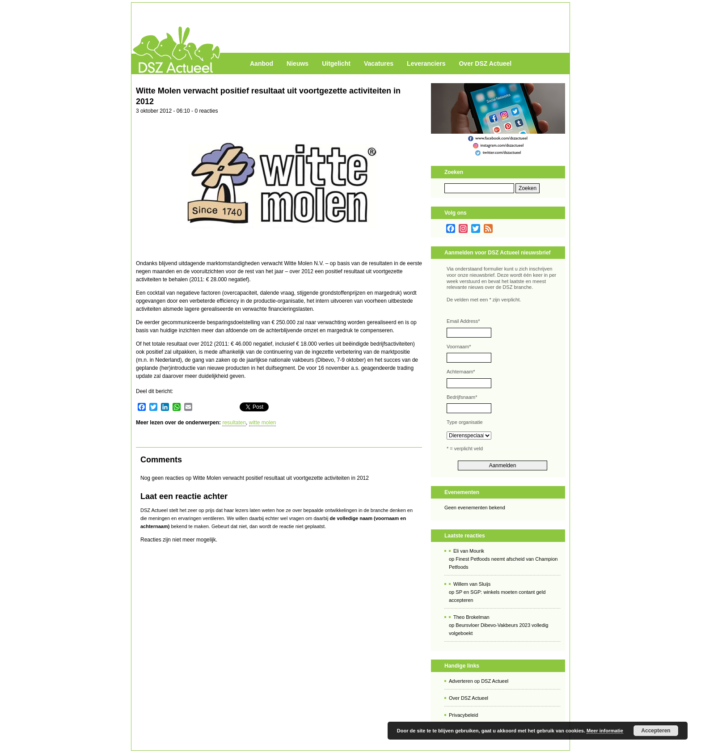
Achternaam (461, 371)
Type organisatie (465, 422)
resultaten (234, 422)
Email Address (463, 321)
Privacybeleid (463, 715)
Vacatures (378, 63)
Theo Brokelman (471, 617)
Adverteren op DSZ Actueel (478, 681)
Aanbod (261, 63)
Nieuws (297, 63)
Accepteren (655, 731)
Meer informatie (605, 730)
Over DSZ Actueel (485, 63)
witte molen (262, 422)
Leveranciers (426, 63)
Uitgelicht (336, 63)
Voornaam (459, 346)
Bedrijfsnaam (462, 397)
